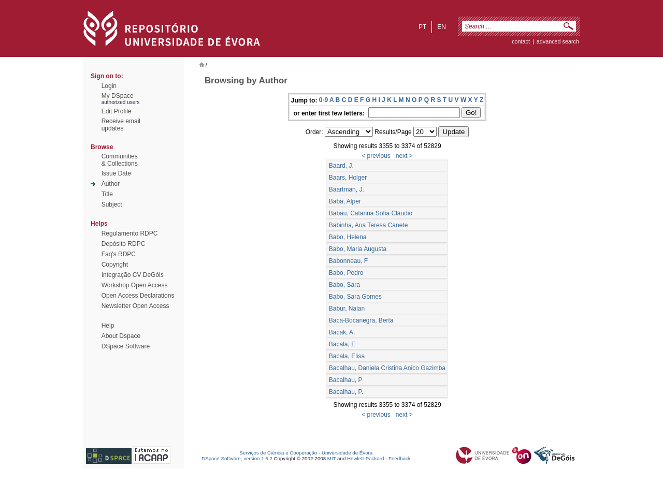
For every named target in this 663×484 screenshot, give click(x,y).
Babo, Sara (344, 284)
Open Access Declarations (138, 295)
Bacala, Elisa (347, 356)
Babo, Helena (348, 237)
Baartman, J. (346, 189)
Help (108, 325)
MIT (331, 458)
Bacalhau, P (346, 380)
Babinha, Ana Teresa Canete (368, 225)
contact (521, 41)
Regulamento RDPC (130, 233)
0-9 (323, 100)
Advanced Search (558, 41)
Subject (112, 204)
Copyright (115, 264)
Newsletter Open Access (135, 306)
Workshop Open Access (135, 285)
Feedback (399, 458)
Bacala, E (342, 344)
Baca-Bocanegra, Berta (361, 320)
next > (404, 155)
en (441, 27)
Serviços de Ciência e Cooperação (279, 453)
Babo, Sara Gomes (355, 296)
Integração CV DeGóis (133, 274)
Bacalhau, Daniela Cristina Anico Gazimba (387, 368)
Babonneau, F (348, 261)
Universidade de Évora (347, 453)
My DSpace (118, 95)
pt (422, 27)
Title (107, 194)
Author (111, 183)
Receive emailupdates (121, 125)
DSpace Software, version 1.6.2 (236, 458)
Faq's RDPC (119, 254)
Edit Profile (117, 111)
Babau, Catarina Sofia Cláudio (370, 213)
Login (109, 86)
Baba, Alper (345, 201)
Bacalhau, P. (346, 391)
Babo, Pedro (346, 272)
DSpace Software (126, 346)
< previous (376, 155)
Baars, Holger (348, 177)
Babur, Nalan (347, 308)
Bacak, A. (342, 332)
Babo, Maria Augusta (357, 249)
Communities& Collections (120, 160)
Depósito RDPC (124, 243)
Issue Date (116, 173)
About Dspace (121, 336)
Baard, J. (341, 165)
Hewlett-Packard (365, 458)
